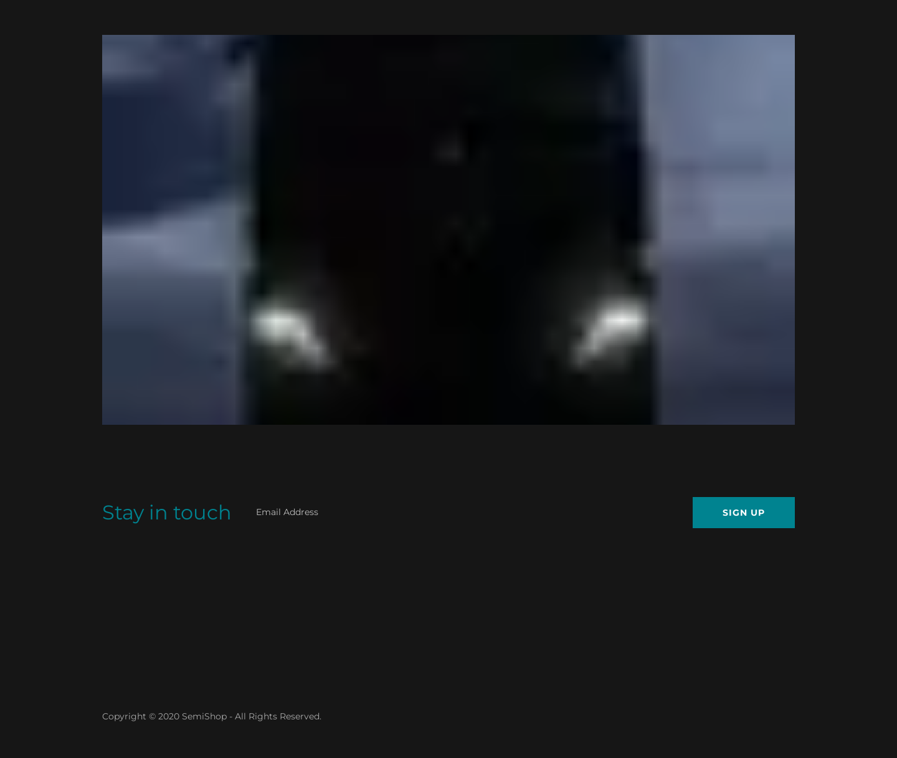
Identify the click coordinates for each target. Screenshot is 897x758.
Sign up (744, 512)
